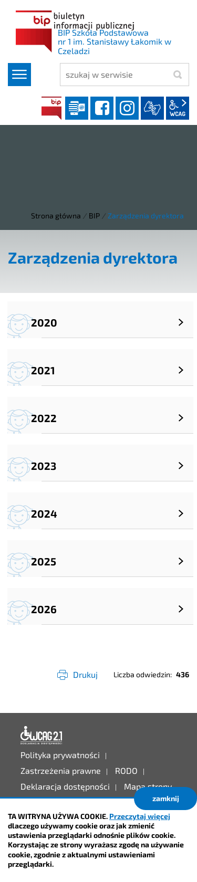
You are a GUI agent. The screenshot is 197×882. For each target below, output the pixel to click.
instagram (127, 108)
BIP (51, 108)
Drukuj (85, 674)
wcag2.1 (177, 108)
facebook (101, 108)
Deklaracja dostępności (41, 735)
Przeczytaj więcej (139, 816)
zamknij (165, 798)
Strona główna (56, 215)
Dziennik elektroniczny (76, 108)
